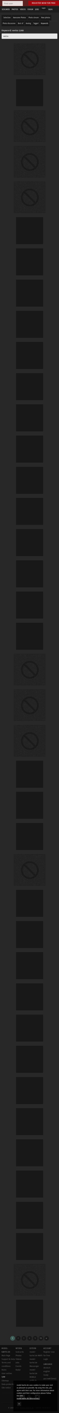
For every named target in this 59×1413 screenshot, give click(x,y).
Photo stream (33, 17)
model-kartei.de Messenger (34, 1362)
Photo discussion (9, 23)
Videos (18, 1359)
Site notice (6, 1388)
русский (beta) (49, 1379)
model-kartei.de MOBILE (33, 1373)
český (45, 1375)
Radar (18, 1370)
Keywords (44, 23)
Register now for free (44, 3)
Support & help (8, 1359)
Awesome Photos (19, 17)
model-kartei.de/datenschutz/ (28, 1398)
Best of (20, 23)
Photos (19, 1355)
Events (18, 1366)
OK (19, 1404)
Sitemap (5, 1381)
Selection (7, 17)
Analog (28, 23)
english (46, 1371)
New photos (45, 17)
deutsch (46, 1368)
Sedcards (20, 1352)
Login (43, 8)
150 (41, 1338)
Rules (4, 1370)
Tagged (35, 23)
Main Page (6, 1355)
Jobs (17, 1363)
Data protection (8, 1384)
